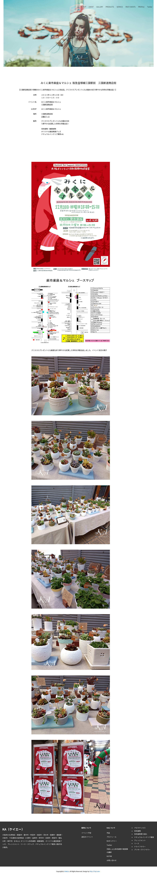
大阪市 (4, 838)
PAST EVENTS (130, 7)
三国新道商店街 (47, 114)
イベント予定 (86, 833)
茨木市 (45, 835)
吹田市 (32, 835)
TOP (84, 7)
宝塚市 (34, 838)
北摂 (10, 835)
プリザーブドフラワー (142, 849)
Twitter (149, 7)
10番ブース (45, 116)
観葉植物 (40, 841)
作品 (108, 833)
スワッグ (30, 844)
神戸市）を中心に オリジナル (18, 841)
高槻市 (52, 835)
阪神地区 (20, 838)
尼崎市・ (48, 838)
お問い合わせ (111, 860)
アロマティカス (140, 828)
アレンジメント (13, 844)
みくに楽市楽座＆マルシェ (51, 109)
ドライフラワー (140, 846)
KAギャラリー (112, 841)
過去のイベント (87, 837)
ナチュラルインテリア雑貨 (45, 844)
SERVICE (120, 7)
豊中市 (26, 835)
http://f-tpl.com (95, 871)
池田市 (39, 835)
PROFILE (141, 7)
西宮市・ (55, 838)
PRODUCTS (110, 7)
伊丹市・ (42, 838)
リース (23, 844)
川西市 (28, 838)
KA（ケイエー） (13, 829)
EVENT (91, 7)
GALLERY (99, 7)
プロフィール (111, 837)
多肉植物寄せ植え (140, 834)
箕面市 (19, 835)
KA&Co (66, 871)
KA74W (109, 856)
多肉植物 (32, 841)
